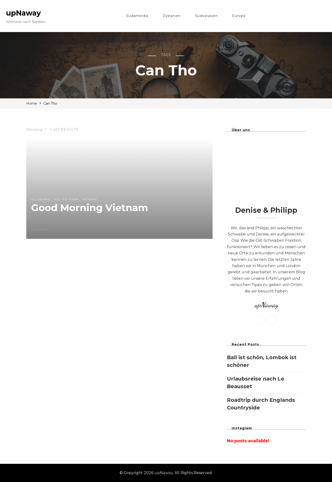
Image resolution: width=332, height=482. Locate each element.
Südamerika (137, 16)
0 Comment (39, 229)
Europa (239, 16)
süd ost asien (66, 199)
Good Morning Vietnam (89, 207)
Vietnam (89, 199)
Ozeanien (172, 16)
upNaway (23, 13)
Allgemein (40, 199)
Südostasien (206, 16)
